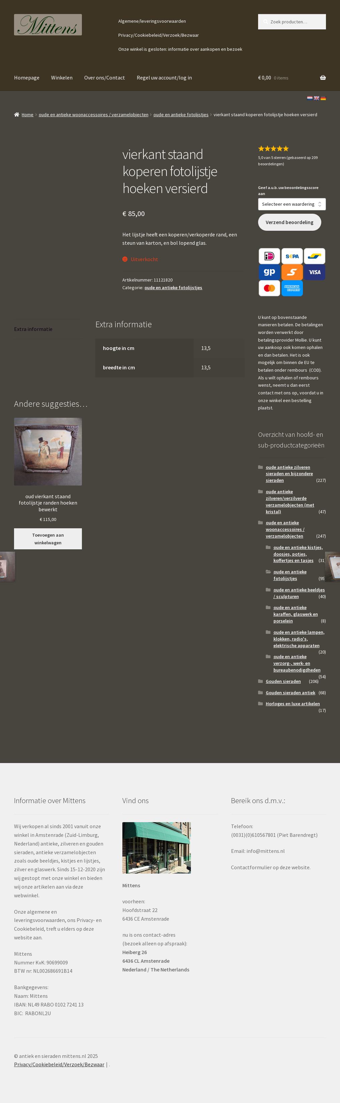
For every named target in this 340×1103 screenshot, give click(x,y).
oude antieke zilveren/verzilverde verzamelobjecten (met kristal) (290, 501)
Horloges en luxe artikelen (293, 704)
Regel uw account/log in (164, 77)
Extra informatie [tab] (33, 329)
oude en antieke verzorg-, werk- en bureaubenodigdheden (297, 663)
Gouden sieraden (283, 681)
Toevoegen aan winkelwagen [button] (48, 539)
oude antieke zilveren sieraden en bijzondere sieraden (289, 474)
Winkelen (62, 77)
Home (27, 115)
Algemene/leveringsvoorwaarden (152, 21)
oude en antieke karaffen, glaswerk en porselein (295, 614)
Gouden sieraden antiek (290, 693)
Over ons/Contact (104, 77)
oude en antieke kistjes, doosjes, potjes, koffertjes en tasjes (298, 554)
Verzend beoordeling (290, 222)
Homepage (26, 77)
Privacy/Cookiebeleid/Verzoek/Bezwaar (158, 35)
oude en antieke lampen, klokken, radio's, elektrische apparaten (299, 639)
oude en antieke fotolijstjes (181, 115)
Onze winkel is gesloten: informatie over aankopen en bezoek (180, 49)
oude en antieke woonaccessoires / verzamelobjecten (93, 115)
